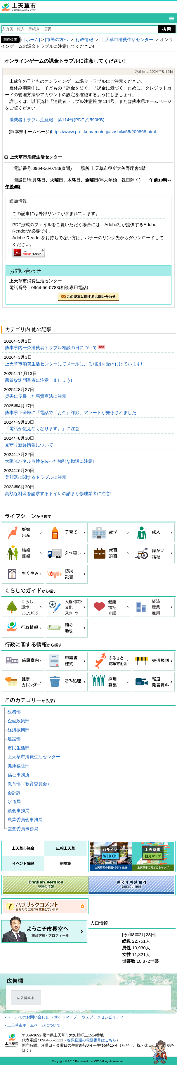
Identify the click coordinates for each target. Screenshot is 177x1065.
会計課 (14, 792)
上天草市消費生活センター (34, 756)
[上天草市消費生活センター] (127, 39)
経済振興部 (18, 729)
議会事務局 (18, 810)
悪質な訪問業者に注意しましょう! (39, 380)
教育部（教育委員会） (29, 783)
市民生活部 (18, 747)
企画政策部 (18, 720)
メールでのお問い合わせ (28, 1017)
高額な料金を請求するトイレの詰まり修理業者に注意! (58, 493)
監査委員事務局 (23, 828)
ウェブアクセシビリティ (103, 1017)
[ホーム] (32, 39)
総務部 (14, 711)
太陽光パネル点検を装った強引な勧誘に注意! (50, 461)
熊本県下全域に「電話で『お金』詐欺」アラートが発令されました (71, 412)
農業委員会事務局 (25, 819)
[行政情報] (84, 39)
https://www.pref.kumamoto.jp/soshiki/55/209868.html (103, 131)
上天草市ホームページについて (33, 1025)
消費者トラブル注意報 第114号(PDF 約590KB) (57, 119)
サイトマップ (65, 1017)
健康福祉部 (18, 765)
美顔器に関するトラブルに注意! (37, 477)
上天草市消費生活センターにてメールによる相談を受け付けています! (74, 363)
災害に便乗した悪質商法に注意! (37, 396)
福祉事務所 (18, 774)
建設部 (14, 738)
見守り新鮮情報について (29, 444)
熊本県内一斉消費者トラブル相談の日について (51, 347)
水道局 (14, 801)
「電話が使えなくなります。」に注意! (43, 428)
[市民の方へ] (57, 39)
